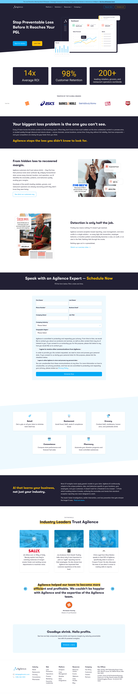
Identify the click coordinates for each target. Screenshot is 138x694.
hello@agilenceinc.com (22, 674)
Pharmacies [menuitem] (36, 679)
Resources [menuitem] (67, 7)
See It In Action (20, 43)
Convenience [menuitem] (36, 677)
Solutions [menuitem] (58, 7)
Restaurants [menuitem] (36, 672)
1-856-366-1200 (20, 677)
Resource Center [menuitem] (75, 670)
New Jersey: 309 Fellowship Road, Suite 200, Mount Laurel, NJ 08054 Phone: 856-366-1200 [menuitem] (111, 671)
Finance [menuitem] (48, 676)
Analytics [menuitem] (61, 669)
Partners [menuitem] (87, 677)
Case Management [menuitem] (63, 673)
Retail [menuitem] (34, 669)
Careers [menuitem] (87, 674)
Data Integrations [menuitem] (62, 679)
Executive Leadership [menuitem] (49, 682)
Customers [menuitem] (88, 672)
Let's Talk (37, 43)
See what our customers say (24, 194)
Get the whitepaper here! (107, 1)
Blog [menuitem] (74, 683)
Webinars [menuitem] (75, 676)
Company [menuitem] (77, 7)
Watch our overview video (80, 247)
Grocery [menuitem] (34, 674)
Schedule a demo (69, 645)
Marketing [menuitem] (49, 679)
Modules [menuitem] (61, 676)
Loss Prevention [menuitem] (49, 670)
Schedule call (120, 7)
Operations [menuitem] (49, 674)
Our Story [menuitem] (88, 669)
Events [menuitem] (75, 674)
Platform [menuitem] (48, 7)
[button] (112, 589)
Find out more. (79, 500)
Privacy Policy (63, 368)
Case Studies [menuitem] (75, 679)
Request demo (109, 7)
